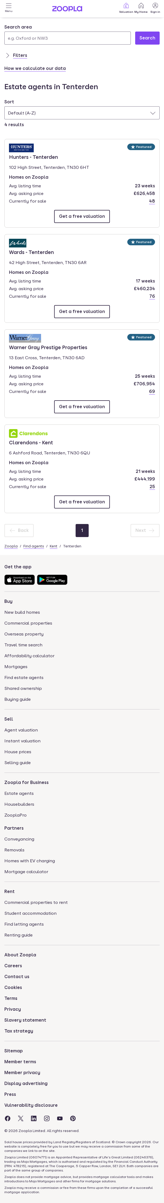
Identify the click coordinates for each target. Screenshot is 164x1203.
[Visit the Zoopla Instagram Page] (47, 1118)
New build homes (22, 612)
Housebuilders (19, 804)
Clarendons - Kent (31, 442)
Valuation (126, 7)
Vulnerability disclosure (31, 1105)
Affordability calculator (29, 655)
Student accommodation (30, 913)
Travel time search (23, 644)
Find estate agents (24, 677)
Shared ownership (23, 688)
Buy (8, 601)
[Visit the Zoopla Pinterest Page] (73, 1118)
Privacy (12, 1009)
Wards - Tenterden (31, 252)
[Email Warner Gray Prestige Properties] (82, 406)
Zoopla (11, 546)
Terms (10, 998)
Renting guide (18, 935)
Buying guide (17, 699)
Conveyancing (19, 839)
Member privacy (22, 1072)
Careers (13, 965)
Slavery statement (25, 1020)
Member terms (20, 1061)
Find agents (33, 546)
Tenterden (72, 546)
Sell (8, 719)
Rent (9, 891)
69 (152, 391)
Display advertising (26, 1083)
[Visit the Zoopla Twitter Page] (20, 1118)
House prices (17, 751)
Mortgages (15, 666)
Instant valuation (22, 740)
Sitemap (13, 1050)
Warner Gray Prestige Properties (48, 347)
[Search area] (67, 38)
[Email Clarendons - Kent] (82, 502)
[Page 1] (82, 530)
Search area (18, 27)
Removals (14, 849)
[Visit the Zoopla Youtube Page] (60, 1118)
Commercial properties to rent (36, 902)
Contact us (16, 976)
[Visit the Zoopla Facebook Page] (7, 1118)
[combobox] (67, 34)
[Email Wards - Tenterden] (82, 311)
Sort (9, 101)
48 (152, 201)
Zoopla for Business (26, 782)
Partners (14, 828)
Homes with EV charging (29, 860)
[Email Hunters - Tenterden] (82, 216)
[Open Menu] (8, 8)
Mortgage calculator (26, 871)
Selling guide (17, 762)
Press (10, 1094)
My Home (141, 7)
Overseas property (24, 634)
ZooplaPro (15, 815)
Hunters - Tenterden (33, 156)
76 (152, 296)
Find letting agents (24, 924)
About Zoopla (20, 954)
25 (152, 486)
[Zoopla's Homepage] (67, 10)
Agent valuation (21, 730)
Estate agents (19, 793)
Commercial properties (28, 623)
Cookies (13, 987)
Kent (53, 546)
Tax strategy (18, 1031)
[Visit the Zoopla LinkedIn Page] (33, 1118)
